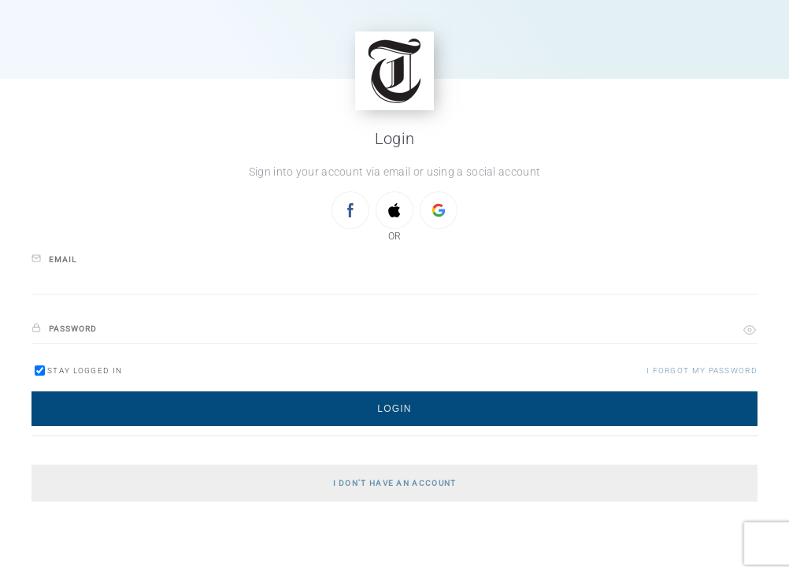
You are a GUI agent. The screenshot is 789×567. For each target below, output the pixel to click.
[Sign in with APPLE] (394, 210)
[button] (749, 330)
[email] (394, 280)
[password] (394, 329)
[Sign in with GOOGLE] (438, 210)
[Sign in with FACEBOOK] (350, 210)
